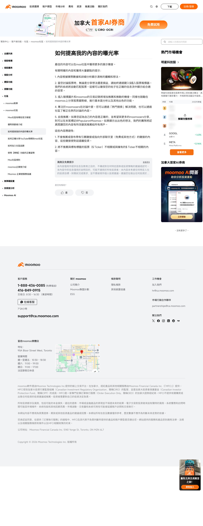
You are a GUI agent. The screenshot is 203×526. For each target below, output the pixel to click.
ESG (72, 294)
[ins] (163, 320)
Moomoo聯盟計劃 (79, 289)
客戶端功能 (15, 41)
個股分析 (8, 74)
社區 (25, 41)
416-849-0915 (29, 290)
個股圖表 (8, 67)
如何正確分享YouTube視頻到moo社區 (25, 138)
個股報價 (8, 60)
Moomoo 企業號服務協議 (19, 174)
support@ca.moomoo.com (38, 316)
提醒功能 (8, 89)
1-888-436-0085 (37, 285)
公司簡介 (75, 284)
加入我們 (157, 284)
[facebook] (158, 320)
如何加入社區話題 (16, 145)
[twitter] (153, 320)
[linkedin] (168, 320)
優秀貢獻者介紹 (15, 124)
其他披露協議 (118, 289)
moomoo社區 (36, 41)
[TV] (178, 320)
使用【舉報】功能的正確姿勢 (21, 152)
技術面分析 (9, 188)
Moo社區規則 (14, 159)
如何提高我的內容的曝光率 (20, 131)
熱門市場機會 (171, 52)
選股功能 (8, 82)
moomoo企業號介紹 (17, 166)
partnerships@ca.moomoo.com (168, 306)
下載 (169, 6)
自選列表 (8, 53)
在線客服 (29, 302)
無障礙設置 (9, 181)
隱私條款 (116, 284)
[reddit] (173, 320)
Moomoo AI (10, 195)
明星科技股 (168, 62)
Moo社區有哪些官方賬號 (19, 117)
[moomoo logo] (15, 7)
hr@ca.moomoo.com (163, 290)
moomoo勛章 (11, 103)
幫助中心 (5, 41)
